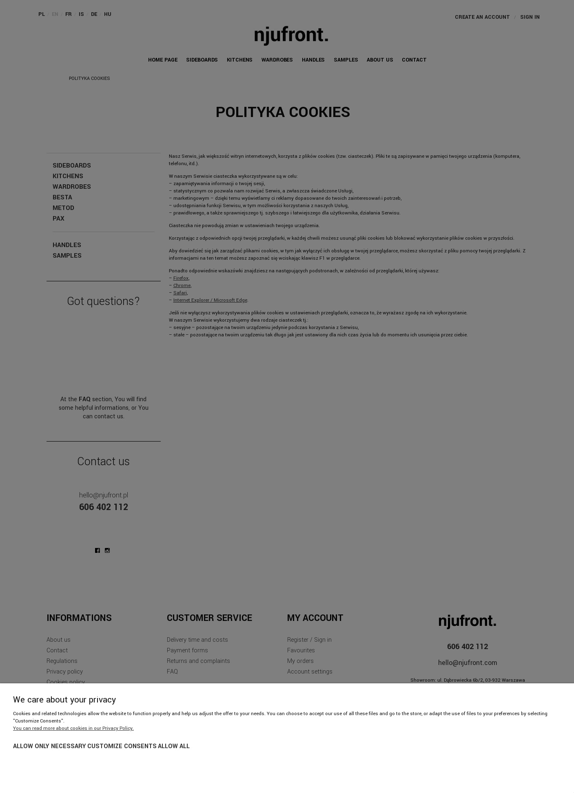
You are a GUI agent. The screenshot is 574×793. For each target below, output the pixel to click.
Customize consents (122, 746)
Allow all (174, 746)
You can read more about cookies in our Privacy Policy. (73, 728)
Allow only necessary (49, 746)
